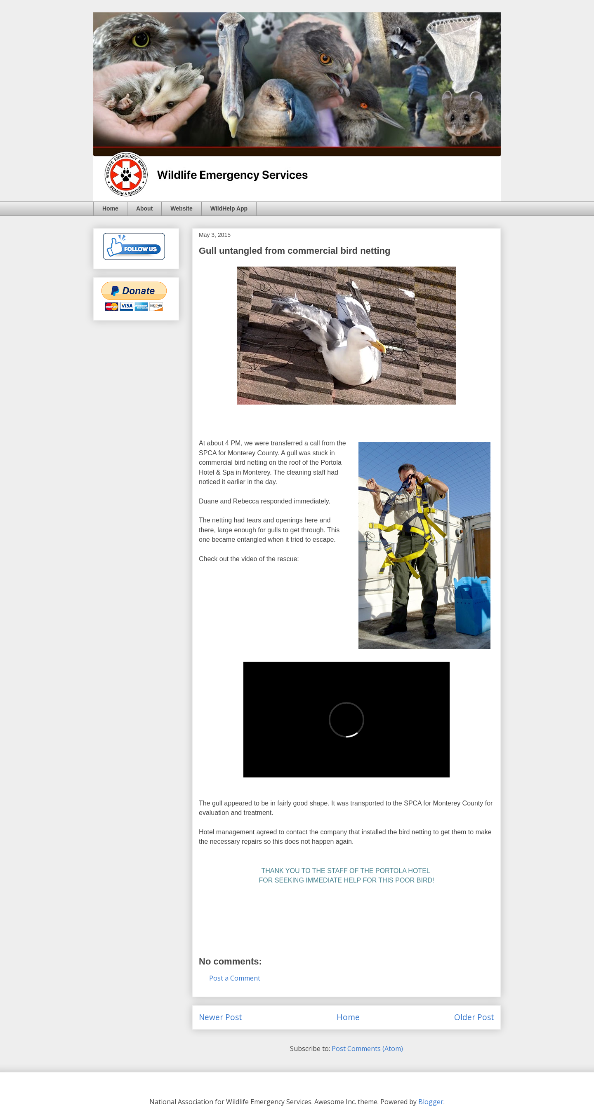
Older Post (474, 1017)
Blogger (430, 1101)
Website (181, 208)
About (144, 208)
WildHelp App (229, 208)
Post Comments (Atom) (367, 1048)
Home (110, 208)
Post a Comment (234, 978)
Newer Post (220, 1017)
